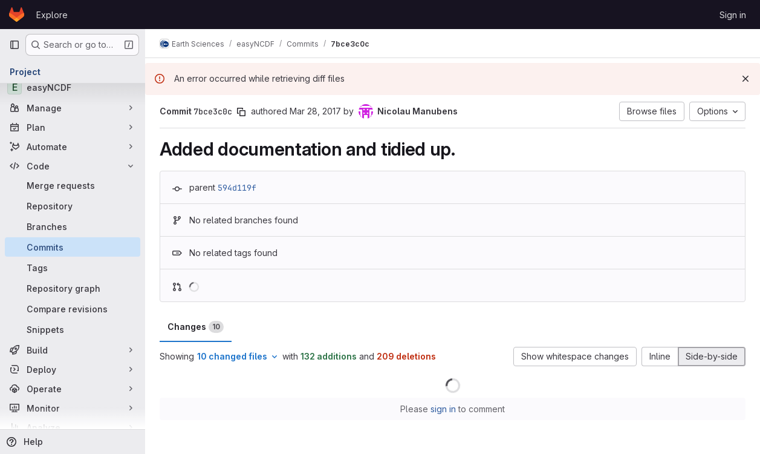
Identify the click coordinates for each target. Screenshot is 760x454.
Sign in (732, 15)
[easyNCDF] (72, 87)
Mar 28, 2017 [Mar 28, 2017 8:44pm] (315, 111)
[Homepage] (17, 14)
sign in (443, 409)
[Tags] (72, 267)
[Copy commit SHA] (241, 112)
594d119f (237, 187)
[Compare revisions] (72, 308)
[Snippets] (72, 329)
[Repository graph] (72, 288)
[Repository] (72, 205)
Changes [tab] (195, 327)
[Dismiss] (745, 78)
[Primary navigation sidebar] (14, 44)
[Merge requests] (72, 185)
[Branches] (72, 226)
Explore (52, 15)
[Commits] (72, 247)
